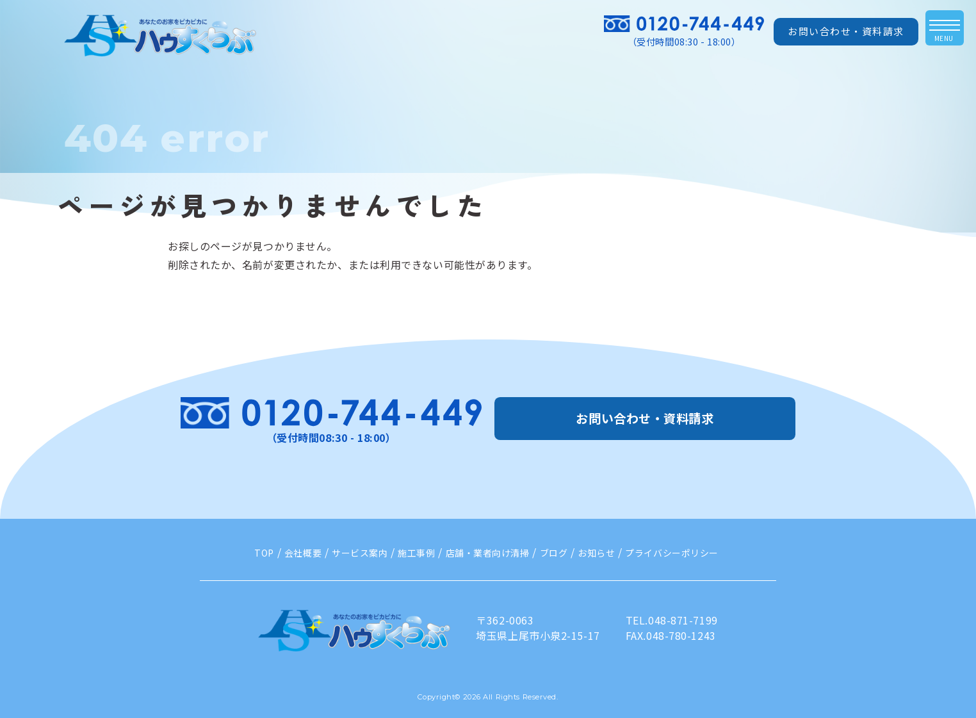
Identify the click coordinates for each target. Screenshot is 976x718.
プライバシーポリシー (672, 552)
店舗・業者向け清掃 (488, 552)
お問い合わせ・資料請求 (846, 31)
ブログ (554, 552)
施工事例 (416, 552)
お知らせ (596, 552)
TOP (264, 552)
